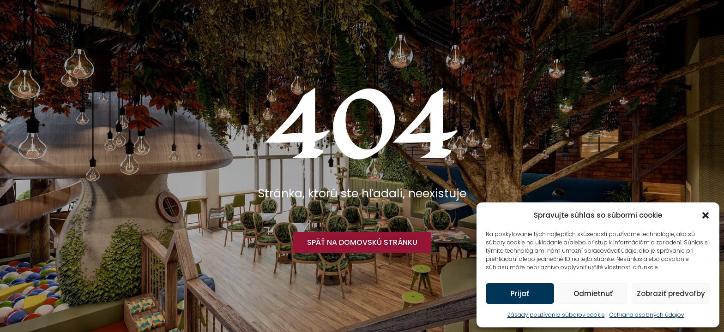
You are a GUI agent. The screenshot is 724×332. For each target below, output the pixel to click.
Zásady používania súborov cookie (556, 315)
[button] (705, 215)
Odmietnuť (593, 293)
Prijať (520, 293)
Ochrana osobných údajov (646, 315)
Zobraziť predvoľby (671, 293)
